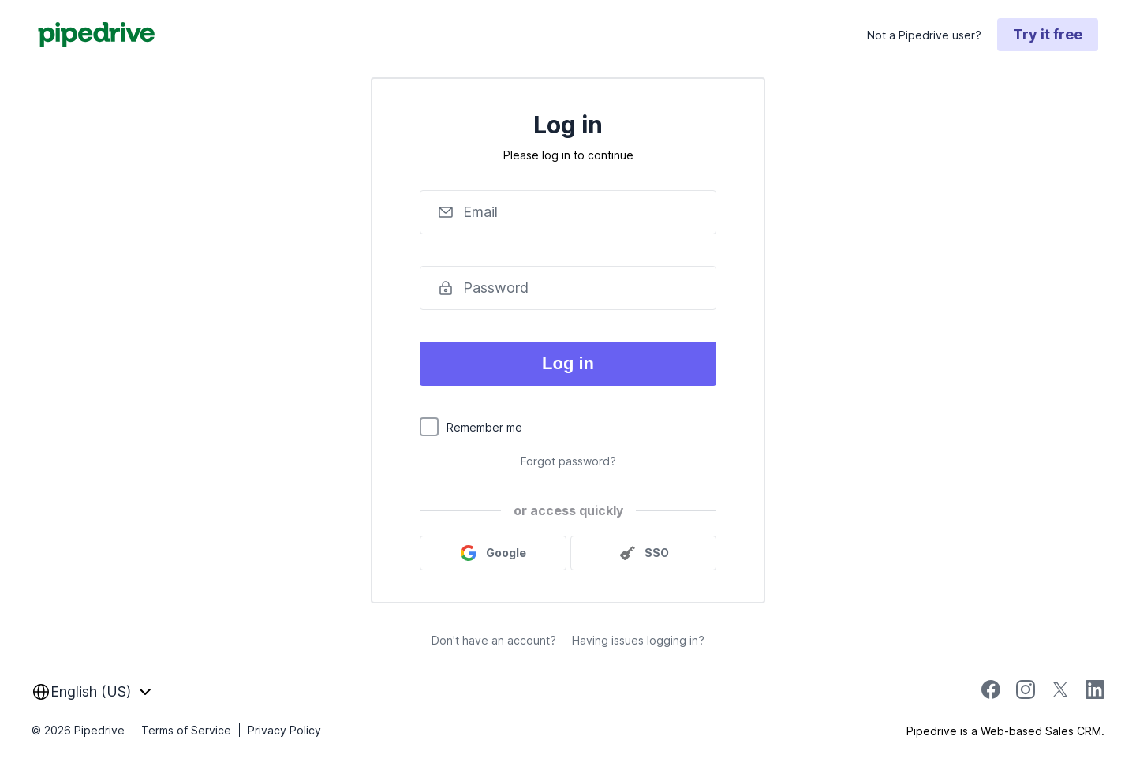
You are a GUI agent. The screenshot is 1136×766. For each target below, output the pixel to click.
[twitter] (1060, 694)
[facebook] (990, 694)
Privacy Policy (284, 730)
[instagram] (1025, 694)
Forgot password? (568, 461)
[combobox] (91, 691)
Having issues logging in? (638, 640)
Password (496, 287)
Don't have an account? (494, 640)
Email (480, 212)
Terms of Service (186, 730)
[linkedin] (1095, 691)
